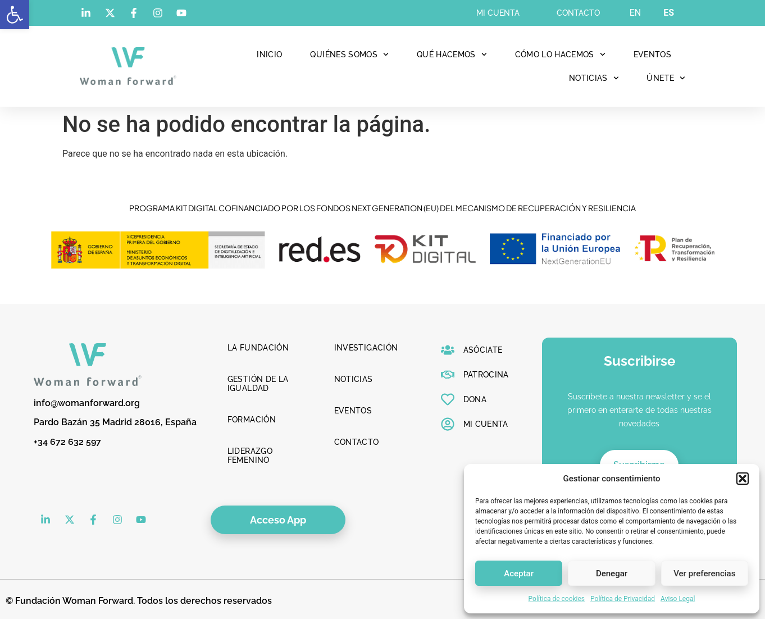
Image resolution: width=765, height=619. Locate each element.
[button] (14, 14)
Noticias (594, 78)
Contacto (578, 12)
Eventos (652, 54)
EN (635, 12)
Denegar (611, 573)
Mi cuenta (498, 12)
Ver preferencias (704, 573)
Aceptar (519, 573)
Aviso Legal (678, 599)
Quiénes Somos (349, 54)
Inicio (269, 54)
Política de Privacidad (622, 599)
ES (668, 12)
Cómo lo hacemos (560, 54)
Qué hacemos (452, 54)
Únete (665, 78)
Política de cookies (557, 599)
